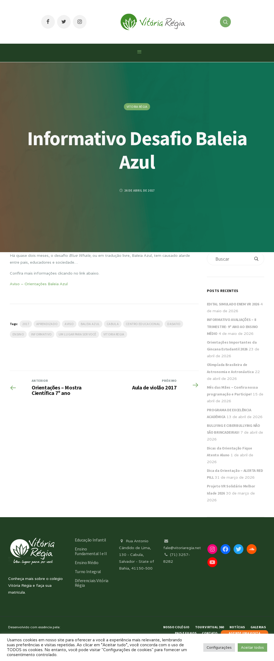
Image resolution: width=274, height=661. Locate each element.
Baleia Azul (90, 324)
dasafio (173, 324)
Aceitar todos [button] (252, 647)
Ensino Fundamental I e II (91, 551)
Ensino (18, 334)
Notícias (237, 627)
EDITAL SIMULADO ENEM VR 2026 (233, 304)
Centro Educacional (143, 324)
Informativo (41, 334)
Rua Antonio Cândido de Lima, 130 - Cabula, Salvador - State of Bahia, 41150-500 (136, 554)
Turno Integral (88, 571)
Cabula (113, 324)
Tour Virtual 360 (209, 627)
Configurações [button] (219, 647)
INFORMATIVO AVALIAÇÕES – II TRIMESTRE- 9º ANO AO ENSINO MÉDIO (232, 326)
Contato (210, 633)
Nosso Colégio (176, 627)
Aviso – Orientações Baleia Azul (39, 283)
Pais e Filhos (185, 633)
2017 (25, 324)
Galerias (258, 627)
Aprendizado (47, 324)
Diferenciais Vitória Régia (92, 583)
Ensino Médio (87, 562)
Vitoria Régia (137, 107)
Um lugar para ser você (77, 334)
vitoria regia (113, 334)
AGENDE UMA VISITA (244, 633)
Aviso (69, 324)
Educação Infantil (90, 540)
